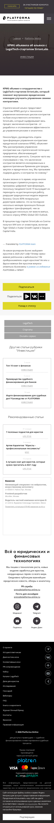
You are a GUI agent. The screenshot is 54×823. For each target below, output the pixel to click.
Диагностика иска (11, 657)
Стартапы (28, 329)
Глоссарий (7, 691)
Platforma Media (33, 38)
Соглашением (31, 804)
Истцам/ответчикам (12, 652)
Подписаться (26, 286)
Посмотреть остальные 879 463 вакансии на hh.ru (25, 507)
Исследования (9, 686)
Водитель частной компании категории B (26, 500)
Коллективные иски (11, 662)
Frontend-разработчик (16, 493)
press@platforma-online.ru (27, 589)
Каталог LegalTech (11, 676)
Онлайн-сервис (28, 336)
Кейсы (5, 671)
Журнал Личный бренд (13, 710)
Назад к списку (27, 305)
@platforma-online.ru (29, 597)
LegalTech (28, 323)
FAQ (4, 700)
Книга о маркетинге (12, 705)
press (16, 597)
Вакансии (7, 720)
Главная (17, 38)
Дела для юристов (11, 681)
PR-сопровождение (11, 666)
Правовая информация (13, 724)
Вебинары (7, 695)
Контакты (7, 715)
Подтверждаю (27, 817)
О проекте (7, 647)
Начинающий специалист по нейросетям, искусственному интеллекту (26, 486)
